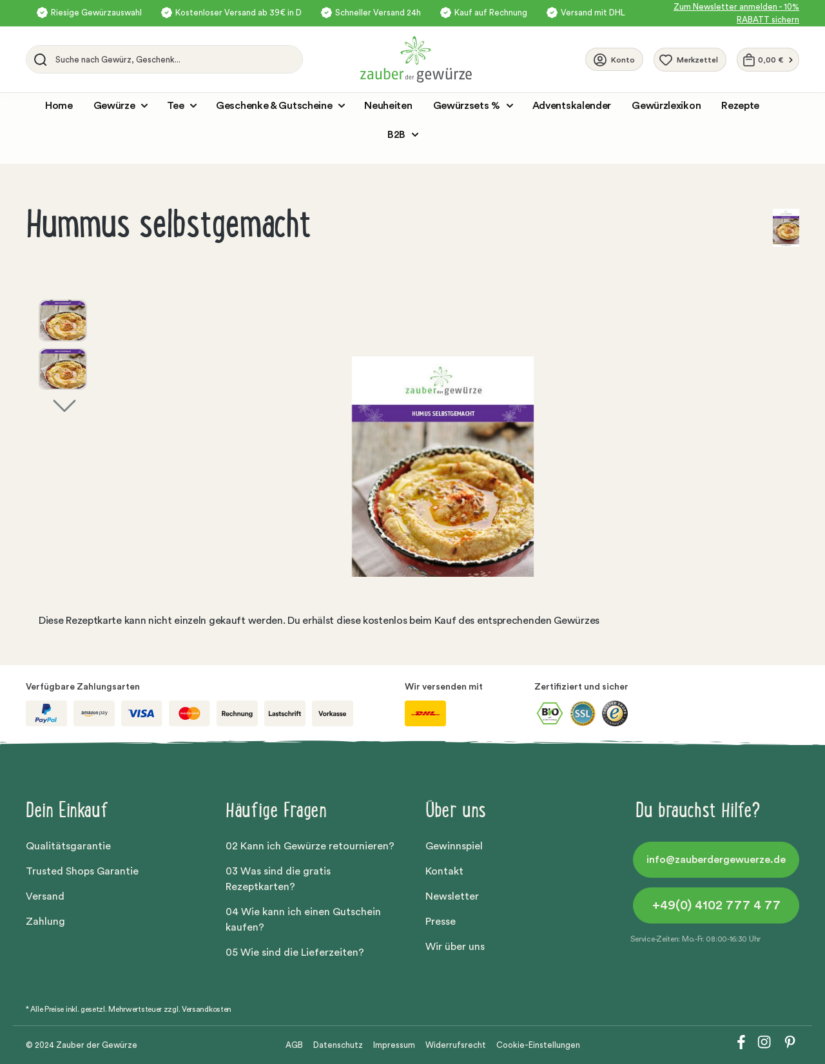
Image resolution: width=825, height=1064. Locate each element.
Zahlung (45, 921)
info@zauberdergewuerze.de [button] (716, 860)
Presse (440, 921)
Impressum (394, 1045)
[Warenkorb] (768, 60)
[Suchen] (38, 59)
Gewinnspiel (454, 846)
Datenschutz (338, 1045)
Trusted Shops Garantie (82, 871)
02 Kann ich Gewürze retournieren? (310, 846)
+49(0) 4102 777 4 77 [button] (716, 905)
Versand (45, 896)
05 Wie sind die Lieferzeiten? (295, 952)
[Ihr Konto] (614, 59)
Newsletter (452, 896)
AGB (294, 1045)
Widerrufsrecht (455, 1045)
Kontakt (444, 871)
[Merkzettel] (690, 60)
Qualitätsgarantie (68, 846)
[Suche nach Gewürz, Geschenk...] (175, 59)
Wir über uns (455, 947)
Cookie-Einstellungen (538, 1045)
